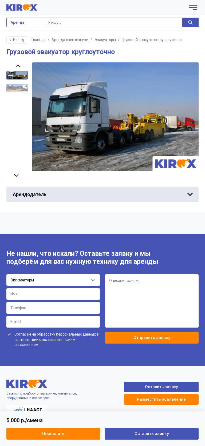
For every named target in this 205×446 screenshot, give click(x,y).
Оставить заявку (152, 433)
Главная (38, 40)
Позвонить (53, 433)
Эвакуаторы (105, 40)
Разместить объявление (161, 399)
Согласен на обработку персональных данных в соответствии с (56, 339)
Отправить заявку (151, 337)
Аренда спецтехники (70, 40)
